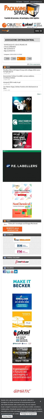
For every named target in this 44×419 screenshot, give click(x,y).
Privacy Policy (7, 416)
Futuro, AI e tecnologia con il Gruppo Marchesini (20, 223)
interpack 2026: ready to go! (11, 82)
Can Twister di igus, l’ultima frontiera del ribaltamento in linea (20, 87)
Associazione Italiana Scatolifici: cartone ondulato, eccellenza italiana (18, 77)
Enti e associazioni (35, 64)
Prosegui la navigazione (28, 414)
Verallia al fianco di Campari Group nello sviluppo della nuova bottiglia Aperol (21, 71)
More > (39, 94)
